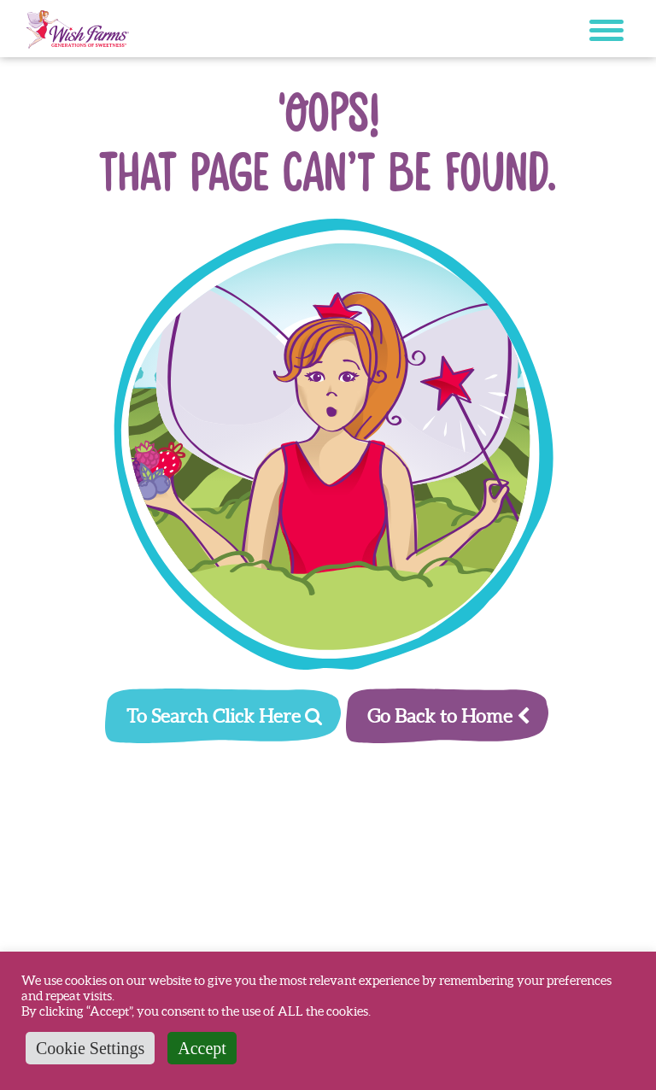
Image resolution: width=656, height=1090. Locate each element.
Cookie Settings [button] (90, 1048)
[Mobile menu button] (606, 33)
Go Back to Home (448, 716)
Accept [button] (202, 1048)
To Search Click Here (224, 716)
